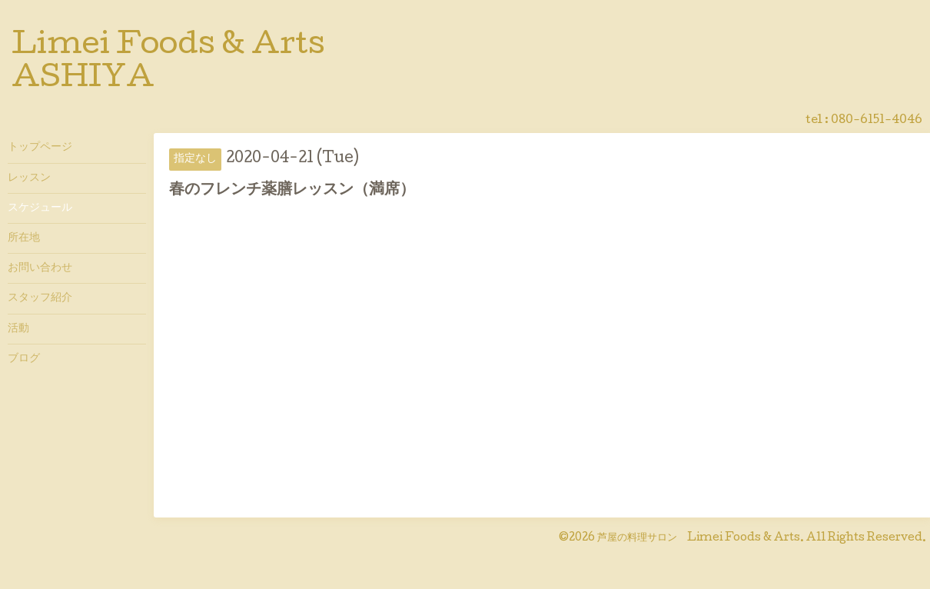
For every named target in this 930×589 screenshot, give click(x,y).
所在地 (24, 238)
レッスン (29, 178)
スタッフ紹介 (40, 298)
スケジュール (40, 208)
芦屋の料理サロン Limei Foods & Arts (698, 538)
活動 (18, 329)
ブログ (24, 359)
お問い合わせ (40, 268)
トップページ (40, 147)
